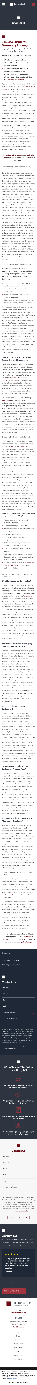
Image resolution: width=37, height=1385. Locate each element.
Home (18, 1336)
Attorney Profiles (18, 1344)
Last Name (6, 994)
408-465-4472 (18, 1312)
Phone (5, 1000)
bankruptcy (28, 596)
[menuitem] (18, 960)
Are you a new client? (9, 1012)
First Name (6, 987)
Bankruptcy (18, 1348)
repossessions (9, 565)
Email (4, 1006)
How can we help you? (10, 1018)
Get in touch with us (11, 895)
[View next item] (10, 1282)
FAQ (18, 1351)
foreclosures (29, 563)
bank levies (18, 565)
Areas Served (18, 1355)
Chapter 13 (14, 446)
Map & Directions (18, 1327)
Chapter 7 (24, 446)
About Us (18, 1340)
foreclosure (6, 400)
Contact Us (18, 1359)
